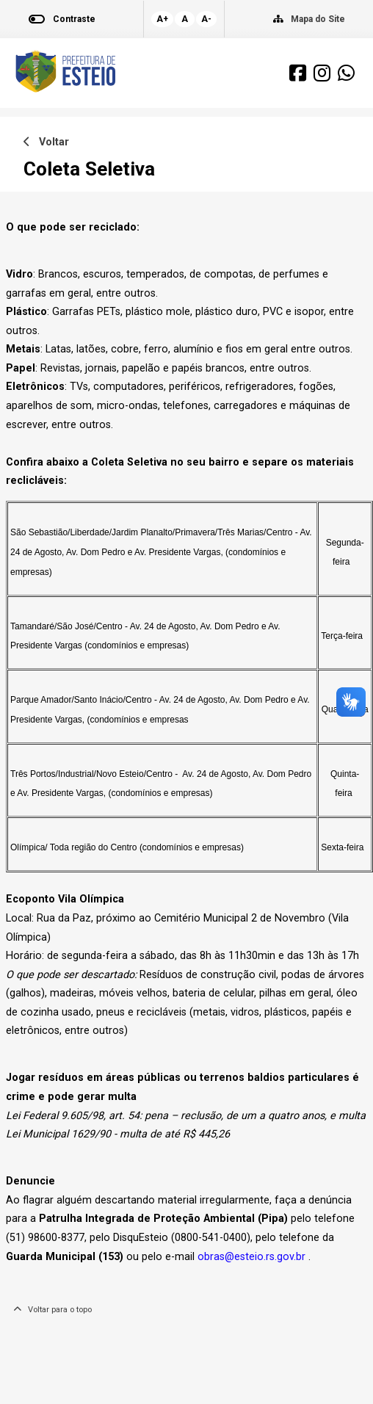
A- (206, 19)
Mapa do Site (318, 19)
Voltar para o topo (52, 1309)
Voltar (46, 142)
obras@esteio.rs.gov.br (251, 1257)
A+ (162, 19)
